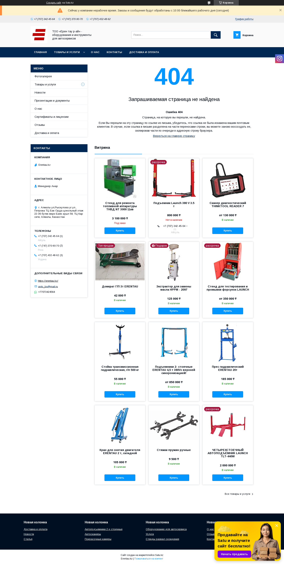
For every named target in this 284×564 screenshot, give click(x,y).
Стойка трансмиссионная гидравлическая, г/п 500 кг (120, 368)
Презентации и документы (52, 100)
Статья (28, 539)
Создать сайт (53, 2)
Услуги (150, 534)
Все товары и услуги (237, 493)
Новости (40, 92)
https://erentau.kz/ (48, 280)
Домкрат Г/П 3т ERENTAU (120, 286)
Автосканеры (93, 534)
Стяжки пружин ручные (174, 450)
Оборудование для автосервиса (166, 529)
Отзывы (40, 124)
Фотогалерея (43, 76)
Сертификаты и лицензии (52, 116)
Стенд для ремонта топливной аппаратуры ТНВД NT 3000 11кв (120, 206)
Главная (40, 52)
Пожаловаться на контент (148, 558)
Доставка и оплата (144, 52)
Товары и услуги (67, 52)
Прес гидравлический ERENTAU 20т (228, 368)
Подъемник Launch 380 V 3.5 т (173, 204)
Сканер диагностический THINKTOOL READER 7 (228, 204)
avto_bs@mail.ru (48, 286)
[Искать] (216, 35)
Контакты (114, 52)
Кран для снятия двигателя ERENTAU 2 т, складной (120, 451)
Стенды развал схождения (162, 539)
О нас (95, 52)
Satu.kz (159, 555)
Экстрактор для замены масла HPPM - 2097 (173, 288)
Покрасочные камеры (98, 539)
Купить (120, 230)
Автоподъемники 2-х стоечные (103, 529)
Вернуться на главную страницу (174, 135)
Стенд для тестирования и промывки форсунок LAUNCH (228, 288)
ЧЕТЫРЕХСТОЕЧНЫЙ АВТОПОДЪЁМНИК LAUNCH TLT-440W (228, 453)
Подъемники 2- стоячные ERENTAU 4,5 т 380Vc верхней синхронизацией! (173, 370)
